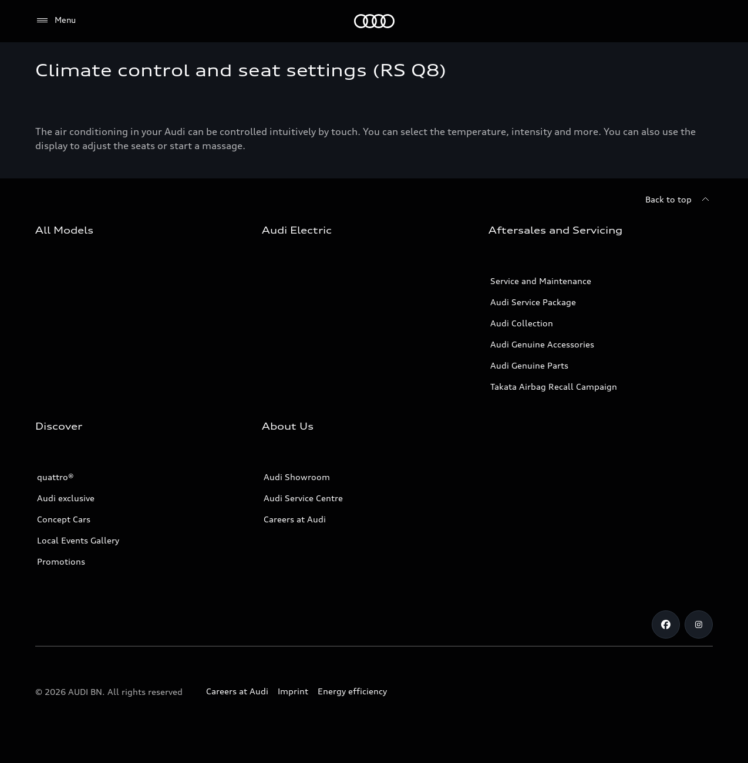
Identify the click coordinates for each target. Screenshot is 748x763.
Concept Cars (63, 519)
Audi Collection (521, 323)
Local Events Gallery (78, 540)
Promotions (61, 561)
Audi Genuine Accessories (542, 344)
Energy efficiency (352, 691)
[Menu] (55, 20)
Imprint (293, 691)
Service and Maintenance (540, 281)
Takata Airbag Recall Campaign (553, 386)
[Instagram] (699, 624)
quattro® (55, 477)
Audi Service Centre (303, 498)
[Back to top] (679, 200)
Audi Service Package (533, 302)
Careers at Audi (295, 519)
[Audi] (374, 21)
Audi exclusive (66, 498)
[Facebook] (666, 624)
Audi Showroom (297, 477)
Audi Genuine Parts (529, 365)
